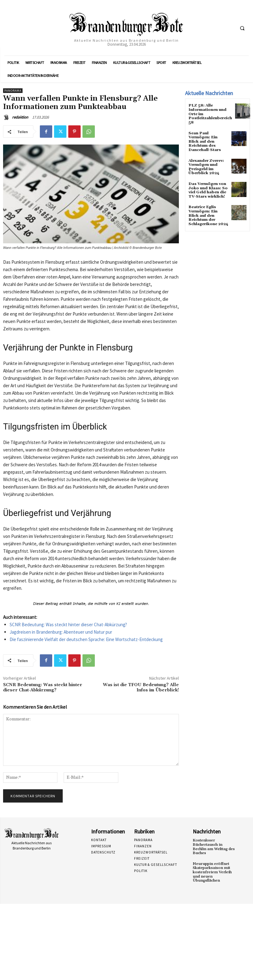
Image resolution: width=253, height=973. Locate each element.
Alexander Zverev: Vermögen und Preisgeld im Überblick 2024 (205, 165)
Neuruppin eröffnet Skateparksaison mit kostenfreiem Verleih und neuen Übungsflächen (212, 871)
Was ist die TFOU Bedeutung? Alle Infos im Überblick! (141, 687)
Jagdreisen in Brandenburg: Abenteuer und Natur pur (61, 632)
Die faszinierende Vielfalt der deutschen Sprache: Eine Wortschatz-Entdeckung (86, 639)
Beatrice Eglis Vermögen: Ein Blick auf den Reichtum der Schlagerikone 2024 (208, 213)
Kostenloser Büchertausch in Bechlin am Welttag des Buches (213, 846)
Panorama (13, 90)
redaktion (20, 117)
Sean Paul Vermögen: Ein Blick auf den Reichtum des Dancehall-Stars (204, 140)
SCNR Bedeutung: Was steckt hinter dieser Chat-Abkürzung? (68, 624)
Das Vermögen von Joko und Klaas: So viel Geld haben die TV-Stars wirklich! (207, 188)
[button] (242, 28)
